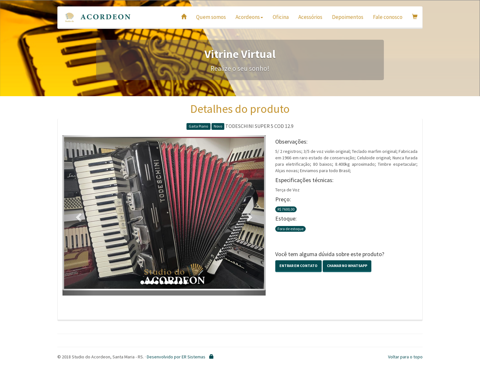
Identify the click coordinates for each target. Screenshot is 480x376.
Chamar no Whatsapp (347, 265)
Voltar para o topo (405, 357)
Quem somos (211, 17)
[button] (77, 215)
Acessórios (310, 17)
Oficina (281, 17)
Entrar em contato (298, 265)
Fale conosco (387, 17)
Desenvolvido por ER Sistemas (176, 357)
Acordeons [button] (249, 17)
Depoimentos (347, 17)
